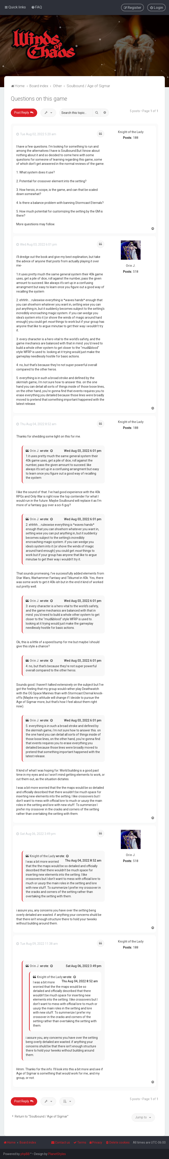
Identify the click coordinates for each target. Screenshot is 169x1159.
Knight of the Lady (130, 131)
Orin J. (131, 265)
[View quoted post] (52, 451)
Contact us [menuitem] (60, 1142)
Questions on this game (39, 98)
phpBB (25, 1154)
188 (135, 137)
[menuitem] (36, 7)
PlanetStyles (57, 1154)
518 (135, 271)
